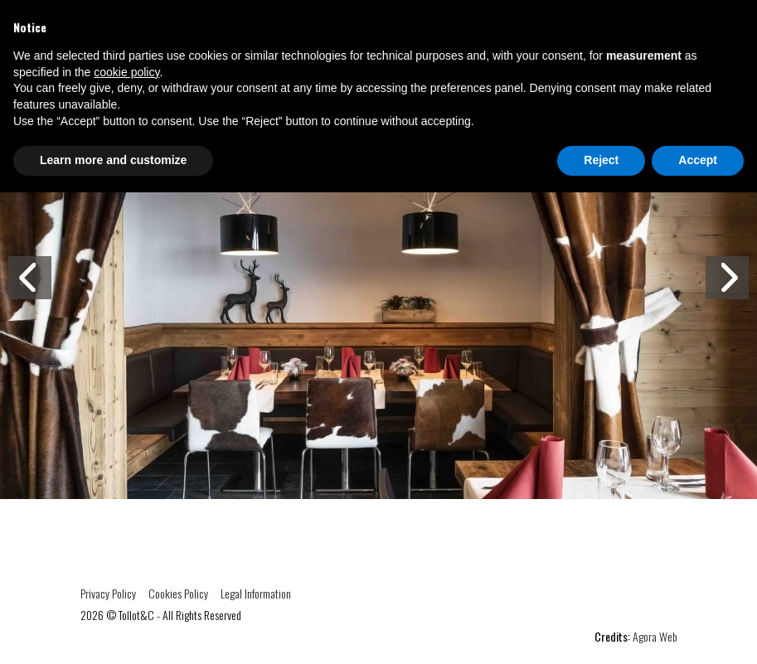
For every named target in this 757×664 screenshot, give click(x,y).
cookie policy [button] (126, 72)
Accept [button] (697, 160)
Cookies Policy (178, 593)
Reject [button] (601, 160)
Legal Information (256, 593)
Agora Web (655, 636)
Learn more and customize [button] (113, 160)
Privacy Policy (108, 593)
